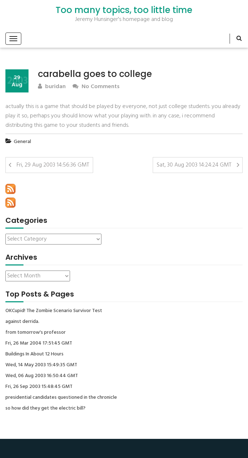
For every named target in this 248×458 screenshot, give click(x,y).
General (22, 142)
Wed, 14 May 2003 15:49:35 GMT (41, 365)
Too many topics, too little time (124, 10)
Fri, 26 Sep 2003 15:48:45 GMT (39, 386)
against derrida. (22, 321)
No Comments (96, 87)
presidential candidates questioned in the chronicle (61, 397)
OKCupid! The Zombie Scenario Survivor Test (53, 311)
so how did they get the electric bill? (45, 408)
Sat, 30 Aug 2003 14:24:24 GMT (194, 165)
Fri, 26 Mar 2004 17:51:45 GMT (38, 343)
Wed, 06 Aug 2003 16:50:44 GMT (41, 376)
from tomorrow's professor (35, 332)
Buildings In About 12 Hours (34, 354)
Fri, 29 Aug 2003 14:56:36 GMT (53, 165)
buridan (52, 87)
